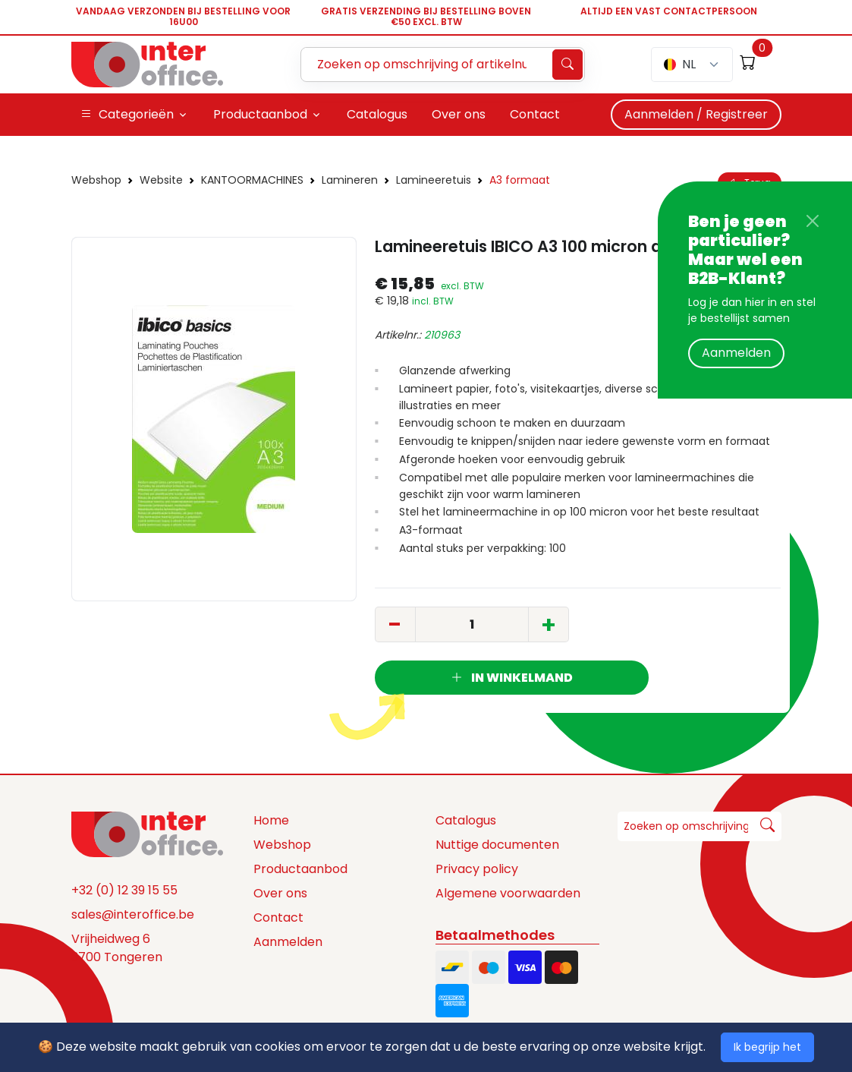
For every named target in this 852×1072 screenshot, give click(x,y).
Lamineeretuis (433, 180)
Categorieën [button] (127, 115)
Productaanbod (300, 869)
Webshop (96, 180)
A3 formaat (519, 180)
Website (161, 180)
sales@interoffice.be (132, 914)
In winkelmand (512, 677)
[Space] (147, 833)
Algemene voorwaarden (507, 893)
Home (271, 820)
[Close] (812, 221)
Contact (278, 917)
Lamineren (350, 180)
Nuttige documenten (497, 844)
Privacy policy (476, 869)
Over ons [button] (459, 114)
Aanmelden (736, 352)
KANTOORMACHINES (252, 180)
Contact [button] (535, 114)
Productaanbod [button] (260, 114)
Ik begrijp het (767, 1047)
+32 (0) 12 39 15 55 (124, 890)
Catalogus (465, 820)
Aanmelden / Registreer (696, 114)
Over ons (280, 893)
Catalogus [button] (377, 114)
